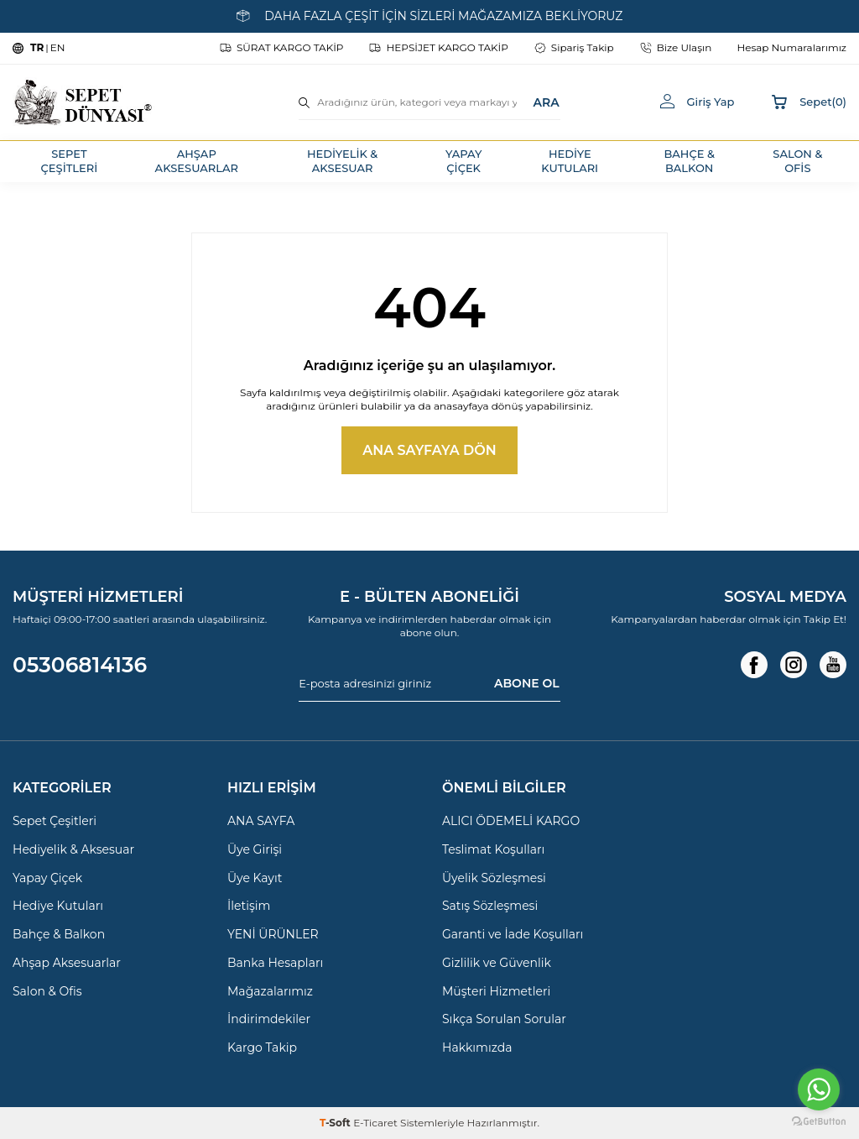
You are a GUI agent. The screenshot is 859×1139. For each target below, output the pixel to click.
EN (57, 47)
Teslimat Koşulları (493, 849)
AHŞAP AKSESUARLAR (196, 161)
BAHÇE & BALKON (689, 161)
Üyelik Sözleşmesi (494, 878)
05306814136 (80, 664)
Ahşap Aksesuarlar (67, 962)
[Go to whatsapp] (819, 1089)
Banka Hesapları (275, 962)
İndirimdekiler (268, 1019)
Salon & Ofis (47, 991)
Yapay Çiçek (47, 878)
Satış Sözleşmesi (490, 905)
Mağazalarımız (270, 991)
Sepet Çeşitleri (54, 820)
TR (37, 47)
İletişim (248, 905)
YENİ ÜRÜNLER (273, 934)
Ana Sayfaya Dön (429, 450)
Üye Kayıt (254, 878)
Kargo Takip (262, 1047)
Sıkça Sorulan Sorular (504, 1019)
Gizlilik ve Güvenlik (496, 962)
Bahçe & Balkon (59, 934)
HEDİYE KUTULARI (569, 161)
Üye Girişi (254, 849)
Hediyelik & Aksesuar (73, 849)
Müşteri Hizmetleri (496, 991)
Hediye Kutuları (58, 905)
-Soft (336, 1122)
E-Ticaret (375, 1122)
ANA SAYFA (260, 820)
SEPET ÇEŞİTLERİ (69, 161)
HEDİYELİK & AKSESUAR (342, 161)
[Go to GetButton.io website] (819, 1121)
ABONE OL (527, 683)
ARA (546, 101)
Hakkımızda (477, 1047)
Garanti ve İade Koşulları (512, 934)
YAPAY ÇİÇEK (463, 161)
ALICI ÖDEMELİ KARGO (511, 820)
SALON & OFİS (797, 161)
